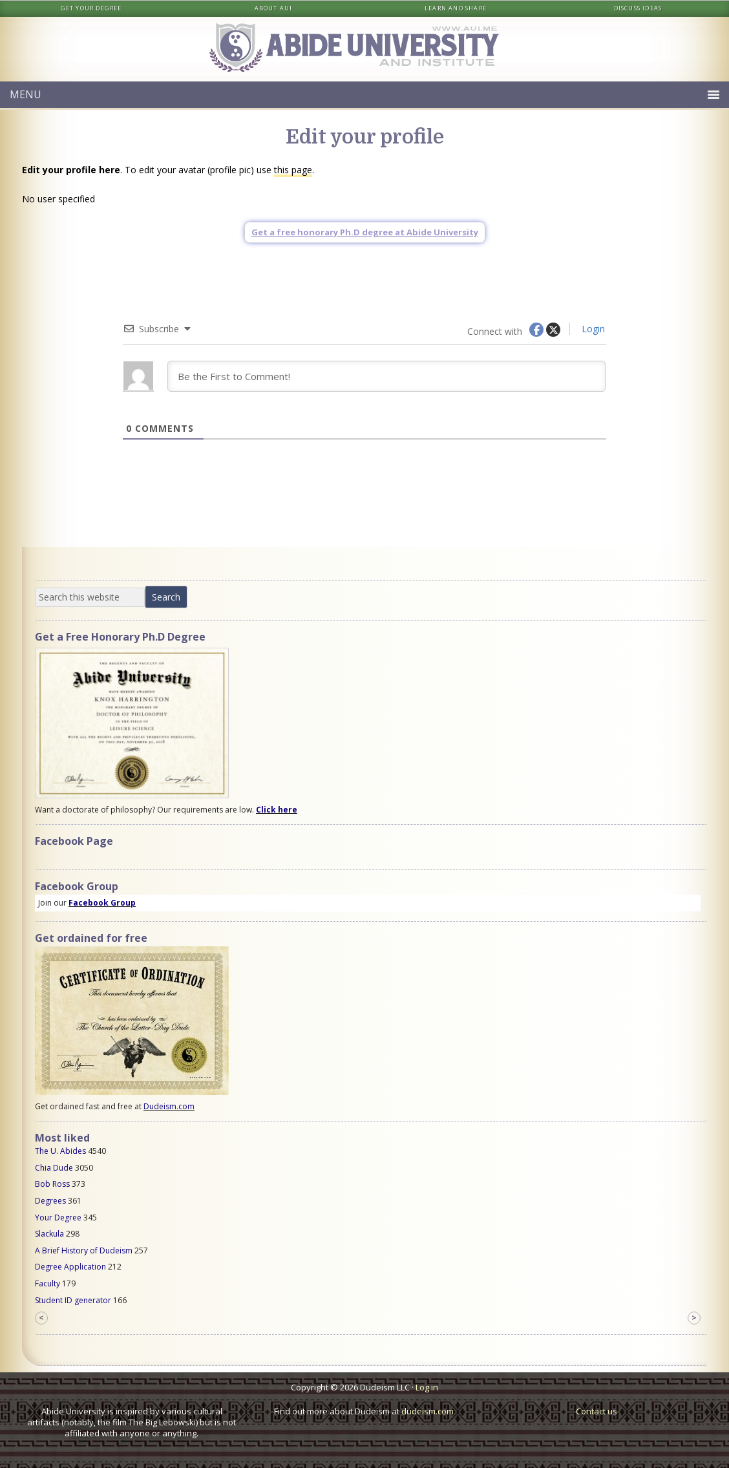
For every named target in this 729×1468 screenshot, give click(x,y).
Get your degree (91, 8)
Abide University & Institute (364, 49)
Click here (276, 809)
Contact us (596, 1411)
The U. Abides (60, 1150)
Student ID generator (73, 1300)
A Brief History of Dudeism (83, 1250)
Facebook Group (102, 902)
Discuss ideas (638, 8)
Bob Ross (52, 1183)
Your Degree (58, 1217)
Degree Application (70, 1266)
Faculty (47, 1283)
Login (592, 329)
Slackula (49, 1233)
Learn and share (456, 8)
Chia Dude (54, 1167)
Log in (427, 1387)
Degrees (50, 1200)
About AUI (274, 8)
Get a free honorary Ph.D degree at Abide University (364, 232)
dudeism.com (427, 1411)
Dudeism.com (169, 1106)
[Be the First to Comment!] (386, 376)
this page (293, 170)
